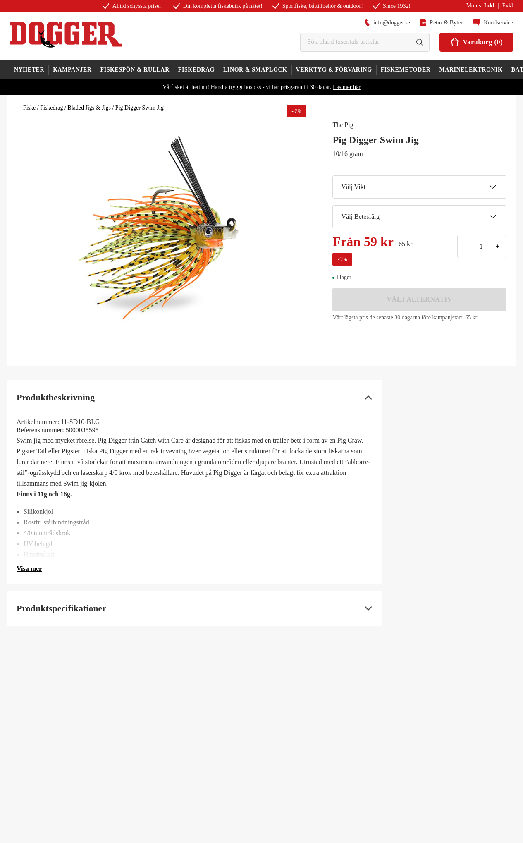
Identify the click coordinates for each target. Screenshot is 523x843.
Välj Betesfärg (418, 217)
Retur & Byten (441, 22)
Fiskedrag (51, 108)
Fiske (29, 108)
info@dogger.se (387, 22)
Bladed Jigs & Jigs (89, 108)
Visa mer (29, 568)
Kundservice (493, 22)
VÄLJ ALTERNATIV (419, 299)
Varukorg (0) (476, 42)
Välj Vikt (418, 187)
